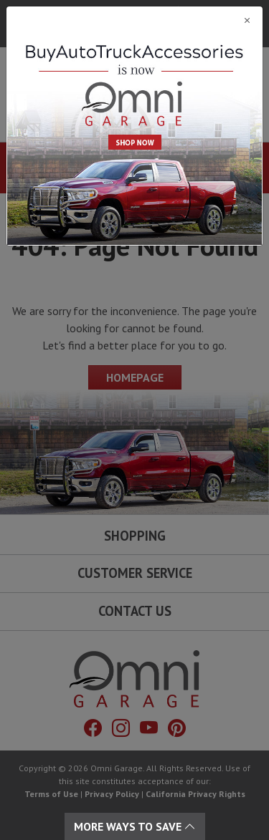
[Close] (134, 20)
